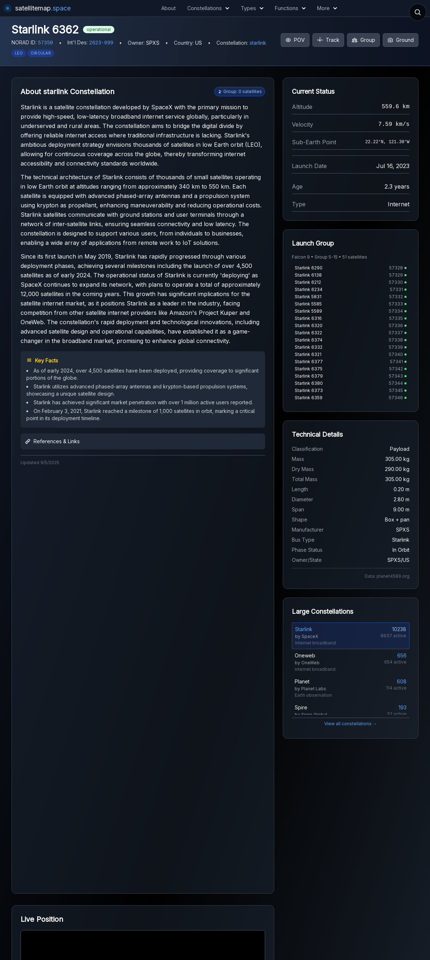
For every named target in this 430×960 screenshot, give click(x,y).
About (168, 8)
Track (328, 40)
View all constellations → (350, 723)
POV (295, 40)
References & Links (52, 441)
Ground (400, 40)
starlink (258, 43)
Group (363, 40)
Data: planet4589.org (387, 576)
